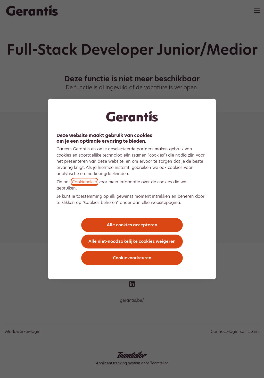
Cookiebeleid (84, 182)
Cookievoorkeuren (132, 258)
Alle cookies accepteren (132, 225)
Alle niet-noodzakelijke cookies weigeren (132, 241)
